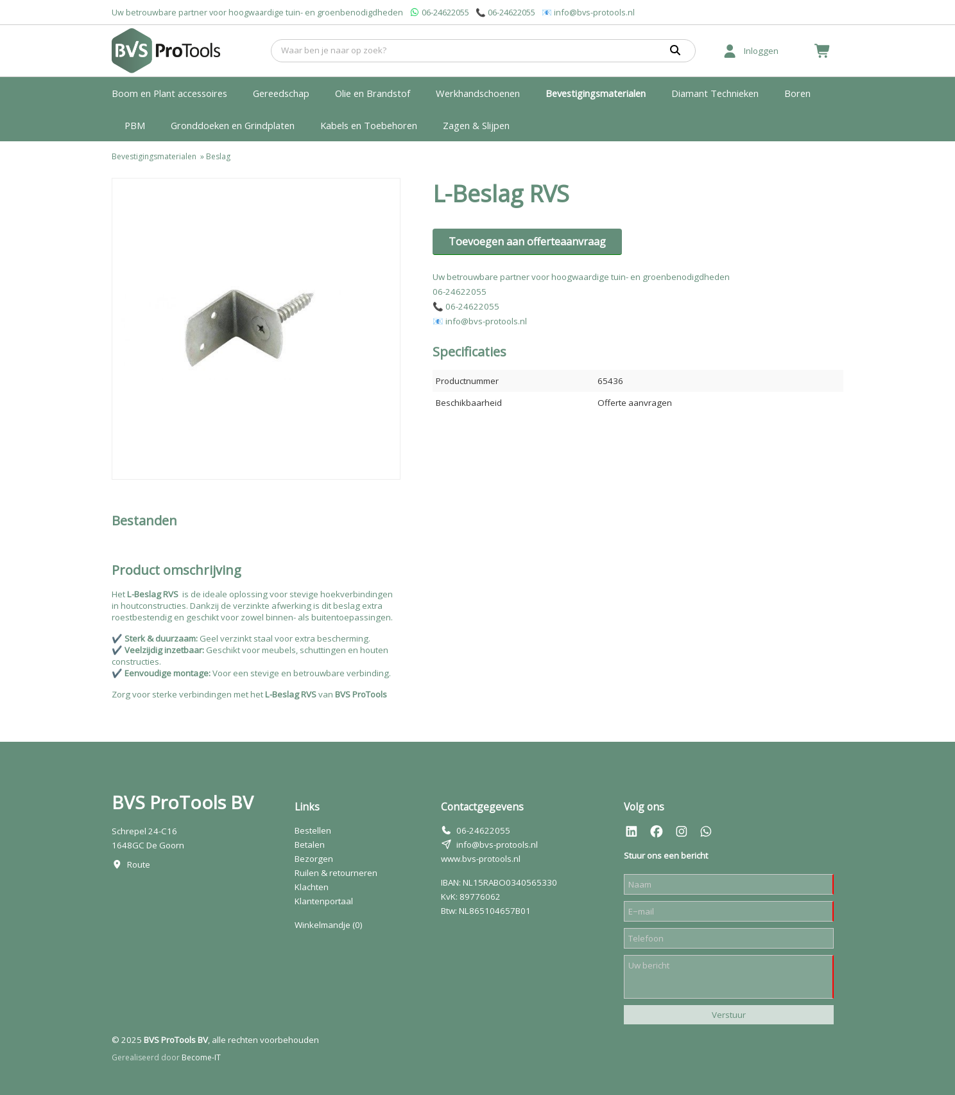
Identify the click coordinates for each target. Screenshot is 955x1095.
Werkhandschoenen (478, 93)
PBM (135, 125)
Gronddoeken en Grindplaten (233, 125)
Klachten (312, 887)
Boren (797, 93)
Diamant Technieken (715, 93)
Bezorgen (314, 858)
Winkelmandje (329, 925)
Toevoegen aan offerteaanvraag (527, 241)
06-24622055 (445, 12)
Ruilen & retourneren (336, 873)
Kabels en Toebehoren (368, 125)
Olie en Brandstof (372, 93)
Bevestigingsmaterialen (596, 93)
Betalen (310, 844)
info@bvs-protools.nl (594, 12)
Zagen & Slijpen (476, 125)
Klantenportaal (324, 901)
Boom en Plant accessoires (169, 93)
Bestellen (313, 830)
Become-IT (201, 1057)
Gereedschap (281, 93)
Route (138, 864)
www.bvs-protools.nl (481, 858)
